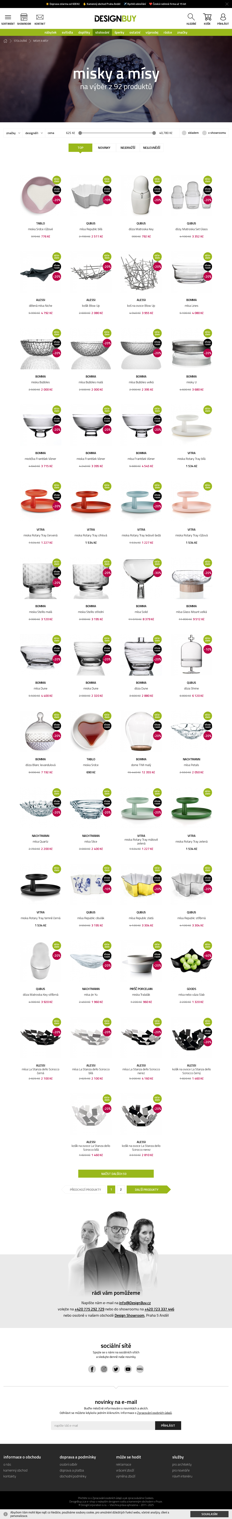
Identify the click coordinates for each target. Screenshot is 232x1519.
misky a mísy (40, 41)
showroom (24, 24)
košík (207, 20)
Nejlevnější (151, 147)
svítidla (67, 32)
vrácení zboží (125, 1470)
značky (182, 32)
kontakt (40, 24)
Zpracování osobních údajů (154, 1412)
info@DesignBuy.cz (135, 1303)
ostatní (134, 32)
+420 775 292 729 (89, 1309)
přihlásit (223, 24)
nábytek (51, 32)
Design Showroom (129, 1315)
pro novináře (181, 1470)
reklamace (123, 1464)
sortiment (8, 24)
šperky (119, 32)
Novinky (104, 147)
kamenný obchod (15, 1470)
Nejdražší (128, 147)
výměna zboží (125, 1476)
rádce (168, 32)
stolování (102, 32)
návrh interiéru (182, 1476)
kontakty (9, 1476)
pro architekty (182, 1464)
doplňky (84, 32)
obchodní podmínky (73, 1476)
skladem (193, 133)
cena (51, 133)
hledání (191, 24)
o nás (7, 1464)
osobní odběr (68, 1464)
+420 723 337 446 (159, 1309)
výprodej (152, 32)
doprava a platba (72, 1470)
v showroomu (217, 133)
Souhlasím (209, 1514)
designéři (31, 133)
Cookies (149, 1498)
